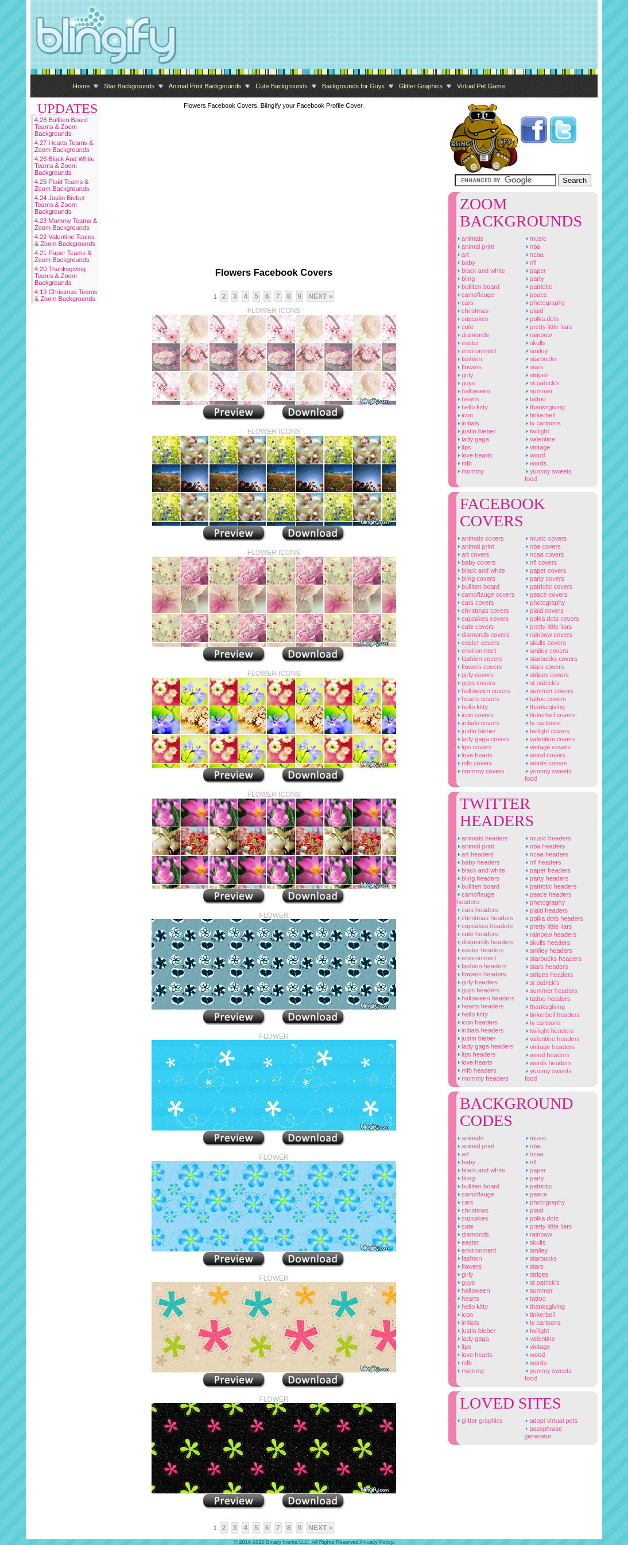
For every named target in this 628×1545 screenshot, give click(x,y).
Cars (465, 302)
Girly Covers (475, 674)
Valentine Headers (552, 1038)
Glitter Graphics (421, 86)
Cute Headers (477, 933)
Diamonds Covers (482, 634)
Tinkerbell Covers (550, 714)
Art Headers (475, 854)
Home (81, 86)
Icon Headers (477, 1022)
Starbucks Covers (551, 658)
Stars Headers (546, 966)
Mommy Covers (480, 771)
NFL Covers (541, 562)
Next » (320, 296)
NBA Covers (543, 546)
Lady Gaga (472, 439)
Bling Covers (475, 578)
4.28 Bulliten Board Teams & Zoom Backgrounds (61, 126)
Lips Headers (475, 1054)
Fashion (469, 358)
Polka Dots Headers (554, 918)
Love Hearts (474, 455)
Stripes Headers (549, 974)
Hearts (467, 399)
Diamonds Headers (485, 941)
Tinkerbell (540, 415)
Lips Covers (473, 747)
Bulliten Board (477, 286)
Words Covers (546, 763)
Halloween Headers (485, 998)
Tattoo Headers (547, 998)
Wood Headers (547, 1054)
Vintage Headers (550, 1046)
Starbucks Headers (553, 958)
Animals (469, 238)
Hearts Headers (479, 1006)
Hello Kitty (472, 407)
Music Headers (548, 838)
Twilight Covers (547, 730)
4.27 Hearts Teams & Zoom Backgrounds (64, 146)
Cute (465, 326)
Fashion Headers (481, 966)
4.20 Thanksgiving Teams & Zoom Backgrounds (60, 275)
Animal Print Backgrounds (205, 86)
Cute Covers (475, 626)
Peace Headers (548, 894)
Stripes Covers (547, 674)
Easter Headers (479, 949)
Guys (465, 383)
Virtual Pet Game (481, 86)
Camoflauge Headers (475, 898)
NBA (532, 246)
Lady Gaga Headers (485, 1046)
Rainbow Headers (550, 934)
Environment (476, 350)
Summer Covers (549, 690)
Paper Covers (546, 570)
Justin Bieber (475, 431)
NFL (531, 262)
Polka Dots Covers (552, 618)
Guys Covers (475, 682)
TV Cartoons (543, 423)
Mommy (470, 471)
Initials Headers (479, 1030)
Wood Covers (545, 755)
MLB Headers (476, 1070)
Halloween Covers (483, 690)
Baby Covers (475, 562)
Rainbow (538, 334)
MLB (464, 463)
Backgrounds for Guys (353, 86)
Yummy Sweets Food (548, 475)
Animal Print (475, 246)
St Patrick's (542, 383)
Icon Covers (475, 714)
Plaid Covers (544, 610)
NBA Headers (545, 846)
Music (535, 238)
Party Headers (546, 878)
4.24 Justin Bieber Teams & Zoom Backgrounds (59, 204)
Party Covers (544, 578)
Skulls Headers (547, 942)
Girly (464, 374)
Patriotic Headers (550, 886)
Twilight (537, 431)
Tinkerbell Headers (552, 1014)
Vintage (538, 447)
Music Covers (546, 538)
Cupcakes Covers (482, 618)
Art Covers (472, 554)
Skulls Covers (545, 642)
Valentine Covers (550, 739)
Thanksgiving (545, 407)
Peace (536, 294)
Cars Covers (475, 602)
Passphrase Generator (543, 1432)
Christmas (472, 310)
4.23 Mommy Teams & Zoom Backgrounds (65, 224)
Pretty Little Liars (548, 326)
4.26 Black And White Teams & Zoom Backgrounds (64, 165)
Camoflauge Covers (485, 594)
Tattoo (535, 399)
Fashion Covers (479, 658)
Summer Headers (551, 990)
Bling (465, 278)
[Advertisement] (389, 34)
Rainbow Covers (548, 634)
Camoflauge (475, 294)
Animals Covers (479, 538)
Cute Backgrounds (281, 86)
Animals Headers (482, 838)
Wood (535, 455)
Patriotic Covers (548, 586)
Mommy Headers (482, 1078)
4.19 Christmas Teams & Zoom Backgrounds (65, 295)
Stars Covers (544, 666)
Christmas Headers (484, 917)
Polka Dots (542, 318)
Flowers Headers (481, 974)
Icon (464, 415)
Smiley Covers (546, 650)
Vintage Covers (548, 747)
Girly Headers (477, 982)
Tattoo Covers (545, 698)
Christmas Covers (482, 610)
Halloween (473, 391)
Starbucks (541, 358)
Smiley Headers (548, 950)
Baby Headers (478, 862)
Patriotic (538, 286)
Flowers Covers (479, 666)
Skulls (535, 342)
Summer (539, 391)
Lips (463, 447)
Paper (535, 270)
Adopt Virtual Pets (550, 1420)
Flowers (469, 366)
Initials (467, 423)
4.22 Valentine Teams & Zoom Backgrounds (64, 240)
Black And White (480, 270)
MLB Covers (474, 763)
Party (534, 278)
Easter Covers (477, 642)
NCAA (534, 254)
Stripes (536, 374)
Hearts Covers (477, 698)
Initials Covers (477, 722)
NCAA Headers (546, 854)
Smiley (536, 350)
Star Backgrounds (129, 86)
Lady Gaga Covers (482, 739)
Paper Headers (548, 870)
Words (535, 463)
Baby (465, 262)
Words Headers (548, 1062)
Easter (467, 342)
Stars (534, 366)
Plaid (534, 310)
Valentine (540, 439)
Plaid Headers (546, 910)
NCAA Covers (544, 554)
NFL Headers (543, 862)
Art (462, 254)
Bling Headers (477, 878)
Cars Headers (477, 909)
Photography (545, 302)
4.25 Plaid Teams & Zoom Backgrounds (61, 185)
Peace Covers (546, 594)
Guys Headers (477, 990)
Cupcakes (472, 318)
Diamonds (472, 334)
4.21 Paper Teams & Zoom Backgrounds (62, 256)
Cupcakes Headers (484, 925)
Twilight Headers (549, 1030)
